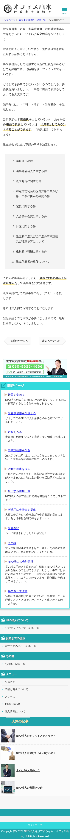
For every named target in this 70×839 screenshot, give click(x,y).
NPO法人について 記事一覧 (22, 628)
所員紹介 (10, 682)
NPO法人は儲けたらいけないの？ (28, 753)
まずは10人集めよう (20, 770)
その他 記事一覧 (15, 663)
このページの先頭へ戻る (35, 812)
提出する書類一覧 (19, 491)
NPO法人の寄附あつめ (22, 787)
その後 (12, 543)
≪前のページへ (19, 340)
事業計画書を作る (19, 450)
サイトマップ (35, 825)
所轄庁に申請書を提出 (22, 509)
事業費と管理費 (17, 591)
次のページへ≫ (51, 340)
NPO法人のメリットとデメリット (28, 735)
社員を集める (16, 394)
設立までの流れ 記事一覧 (32, 20)
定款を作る (15, 431)
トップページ (8, 20)
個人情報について (15, 711)
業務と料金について (16, 689)
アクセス (10, 696)
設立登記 (13, 528)
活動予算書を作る (19, 468)
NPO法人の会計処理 (20, 561)
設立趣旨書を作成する (22, 413)
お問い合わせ (12, 703)
